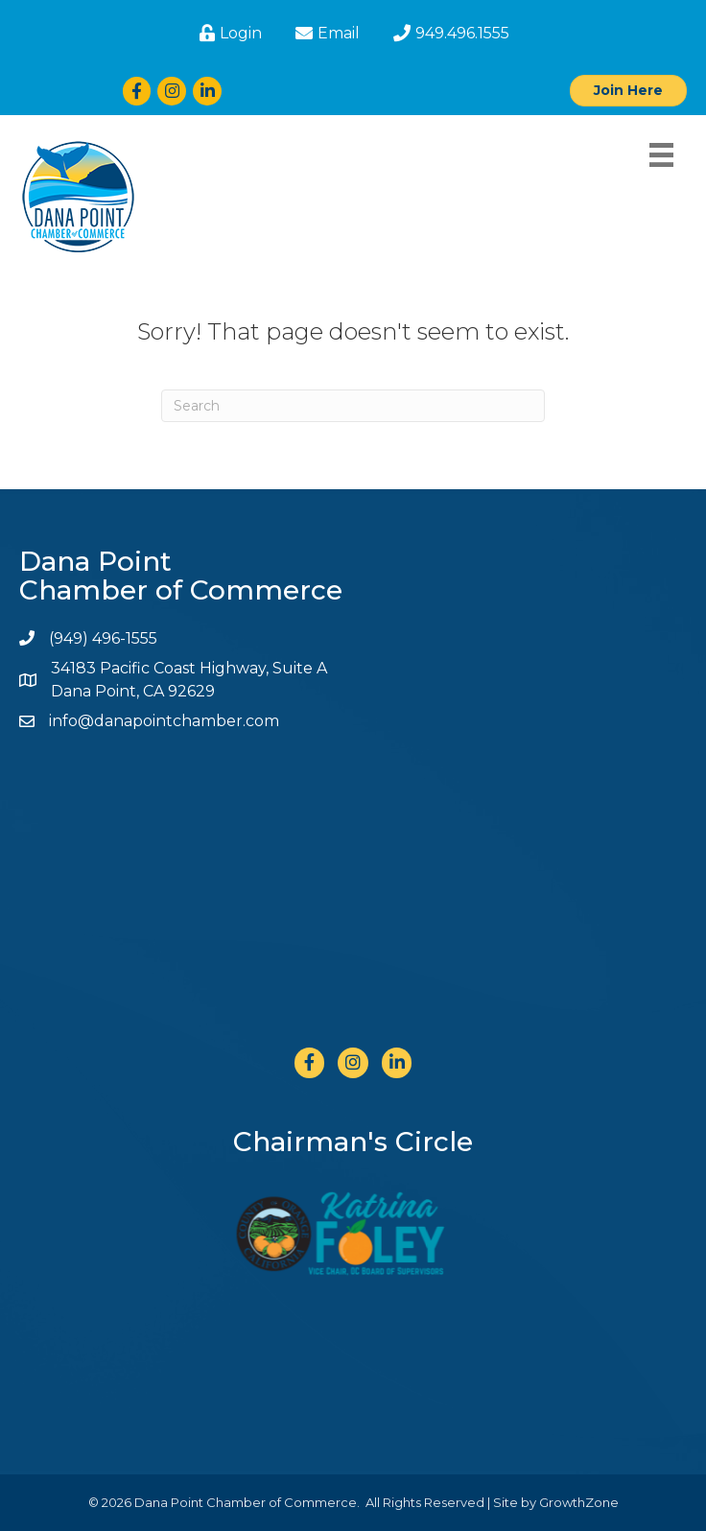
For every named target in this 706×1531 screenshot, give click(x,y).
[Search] (353, 405)
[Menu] (661, 155)
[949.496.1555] (448, 33)
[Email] (325, 33)
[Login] (228, 33)
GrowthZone (579, 1502)
